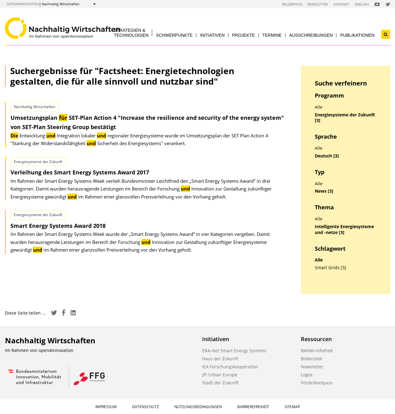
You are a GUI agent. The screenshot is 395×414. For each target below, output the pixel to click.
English (362, 4)
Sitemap (292, 406)
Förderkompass (317, 383)
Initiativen (212, 35)
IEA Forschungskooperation (230, 367)
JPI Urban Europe (219, 375)
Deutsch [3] (327, 156)
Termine (272, 35)
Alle (318, 107)
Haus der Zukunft (220, 359)
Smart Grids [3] (330, 267)
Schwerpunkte (174, 35)
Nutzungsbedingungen (198, 406)
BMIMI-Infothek (317, 350)
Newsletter (317, 4)
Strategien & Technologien (131, 32)
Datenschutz (145, 406)
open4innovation (22, 4)
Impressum (106, 406)
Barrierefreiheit (253, 406)
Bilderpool (292, 4)
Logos (307, 375)
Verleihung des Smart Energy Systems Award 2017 (79, 172)
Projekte (243, 35)
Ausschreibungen (311, 35)
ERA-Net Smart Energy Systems (234, 350)
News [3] (324, 191)
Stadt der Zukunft (220, 383)
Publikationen (357, 35)
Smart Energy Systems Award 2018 (58, 225)
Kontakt (341, 4)
